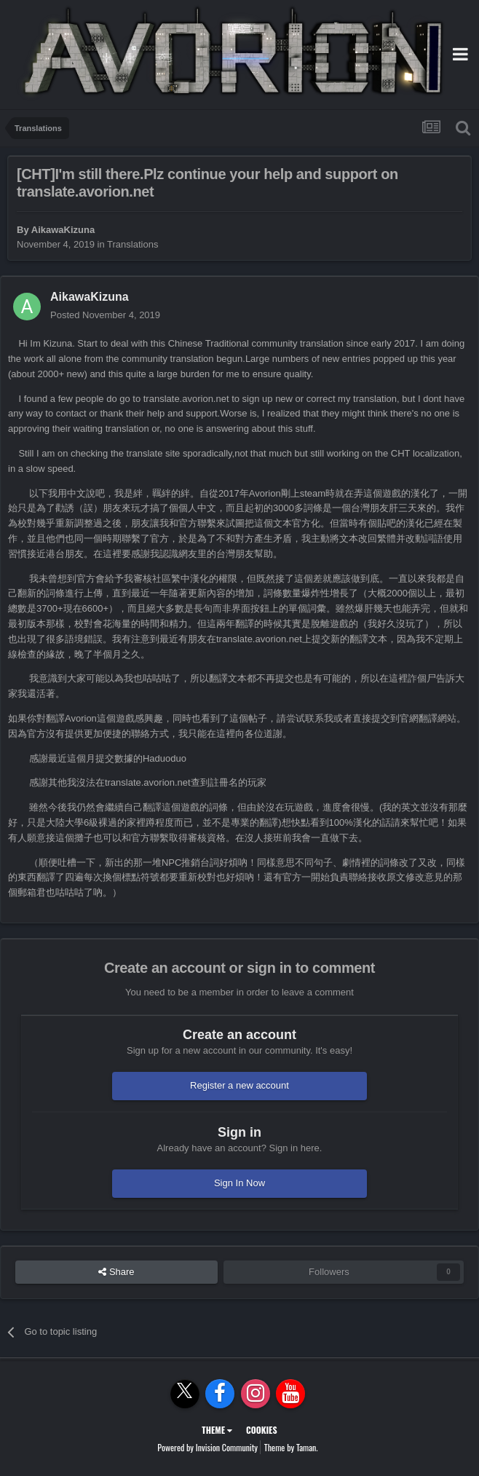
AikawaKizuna (63, 229)
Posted (105, 314)
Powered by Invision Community (207, 1447)
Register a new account (239, 1085)
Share (116, 1272)
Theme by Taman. (291, 1447)
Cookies (261, 1430)
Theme (217, 1430)
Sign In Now (239, 1182)
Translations (132, 244)
